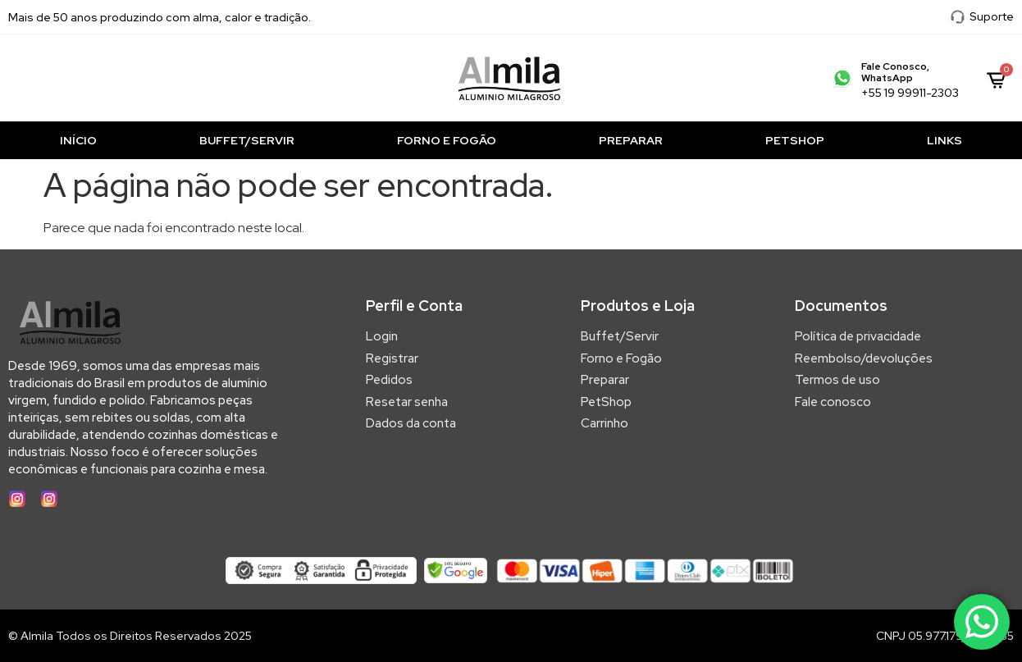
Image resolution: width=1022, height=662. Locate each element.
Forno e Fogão (446, 140)
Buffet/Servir (246, 140)
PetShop (794, 140)
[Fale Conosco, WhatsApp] (842, 78)
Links (944, 140)
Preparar (631, 140)
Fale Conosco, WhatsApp (895, 72)
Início (78, 140)
